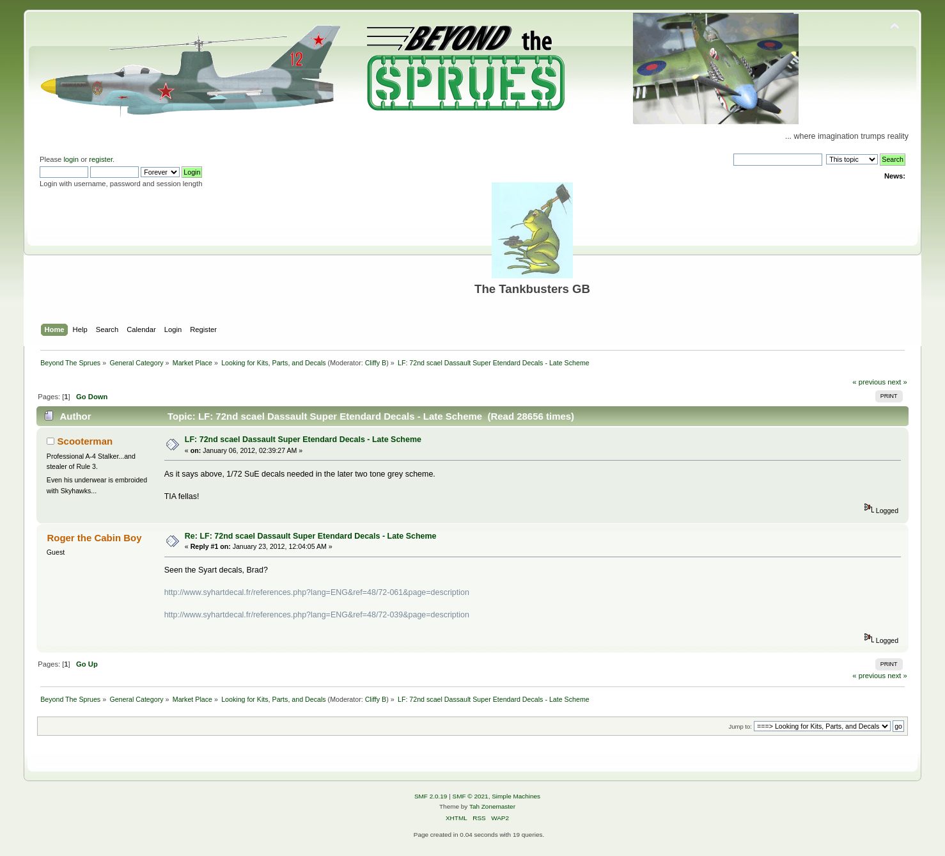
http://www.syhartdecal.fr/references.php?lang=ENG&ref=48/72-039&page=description (316, 614)
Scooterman (85, 441)
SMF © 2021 (470, 796)
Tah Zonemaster (492, 806)
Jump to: (740, 726)
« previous (869, 382)
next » (897, 382)
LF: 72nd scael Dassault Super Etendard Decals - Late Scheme (303, 439)
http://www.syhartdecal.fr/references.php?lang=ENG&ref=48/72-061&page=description (316, 592)
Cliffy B (376, 363)
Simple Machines (516, 796)
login (71, 159)
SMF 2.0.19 (431, 796)
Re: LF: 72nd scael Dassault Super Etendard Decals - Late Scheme (311, 536)
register (101, 159)
